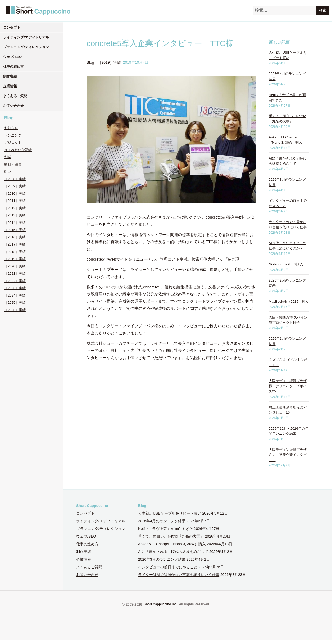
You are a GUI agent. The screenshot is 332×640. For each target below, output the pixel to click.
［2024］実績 (15, 295)
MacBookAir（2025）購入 (289, 301)
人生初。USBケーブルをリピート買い (169, 513)
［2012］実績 (15, 208)
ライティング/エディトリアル (26, 37)
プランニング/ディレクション (26, 47)
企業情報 (10, 86)
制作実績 (10, 76)
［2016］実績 (15, 237)
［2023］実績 (15, 288)
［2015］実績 (15, 230)
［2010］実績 (15, 194)
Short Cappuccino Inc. (160, 604)
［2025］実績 (15, 303)
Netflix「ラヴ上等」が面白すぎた (165, 528)
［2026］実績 (15, 310)
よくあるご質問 (15, 96)
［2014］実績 (15, 223)
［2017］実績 (15, 244)
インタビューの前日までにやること (167, 567)
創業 (7, 157)
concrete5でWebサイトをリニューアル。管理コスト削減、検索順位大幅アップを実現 (163, 259)
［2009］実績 (15, 186)
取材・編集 (12, 164)
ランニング (12, 135)
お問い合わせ (13, 106)
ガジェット (12, 142)
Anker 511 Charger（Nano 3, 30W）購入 (172, 544)
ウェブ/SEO (12, 57)
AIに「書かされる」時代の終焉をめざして (173, 552)
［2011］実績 (15, 201)
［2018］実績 (15, 252)
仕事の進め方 (13, 67)
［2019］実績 (15, 259)
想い (7, 172)
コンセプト (11, 27)
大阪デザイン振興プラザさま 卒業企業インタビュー (288, 455)
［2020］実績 (15, 266)
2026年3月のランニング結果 (161, 559)
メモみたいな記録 (18, 150)
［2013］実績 (15, 215)
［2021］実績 (15, 273)
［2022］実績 (15, 281)
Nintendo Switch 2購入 (286, 264)
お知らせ (11, 128)
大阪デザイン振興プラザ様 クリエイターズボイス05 (288, 386)
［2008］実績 (15, 179)
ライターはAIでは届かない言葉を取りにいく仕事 (178, 575)
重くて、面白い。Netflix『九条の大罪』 (171, 536)
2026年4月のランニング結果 (161, 521)
